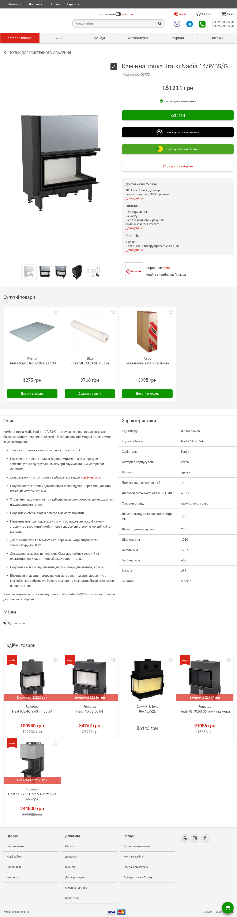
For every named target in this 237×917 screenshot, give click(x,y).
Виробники (14, 867)
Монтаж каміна (133, 856)
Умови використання (16, 912)
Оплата (54, 4)
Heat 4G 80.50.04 (89, 711)
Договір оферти (75, 877)
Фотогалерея (138, 38)
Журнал (177, 38)
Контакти (15, 4)
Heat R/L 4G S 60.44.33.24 (32, 711)
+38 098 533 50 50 (222, 22)
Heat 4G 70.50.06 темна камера (205, 711)
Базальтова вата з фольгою (147, 363)
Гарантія (73, 4)
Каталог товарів (20, 38)
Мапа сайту (72, 898)
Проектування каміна (137, 846)
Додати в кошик (32, 394)
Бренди (99, 38)
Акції (59, 38)
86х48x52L (147, 711)
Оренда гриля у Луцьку (138, 877)
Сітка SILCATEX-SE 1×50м (90, 363)
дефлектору (91, 477)
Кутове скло (16, 623)
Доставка (35, 4)
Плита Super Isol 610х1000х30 (32, 363)
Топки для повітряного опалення (40, 52)
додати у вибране (180, 166)
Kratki (166, 268)
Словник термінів (76, 887)
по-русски (127, 14)
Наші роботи (14, 856)
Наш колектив (15, 846)
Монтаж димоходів (136, 867)
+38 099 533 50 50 (222, 26)
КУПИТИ (177, 115)
